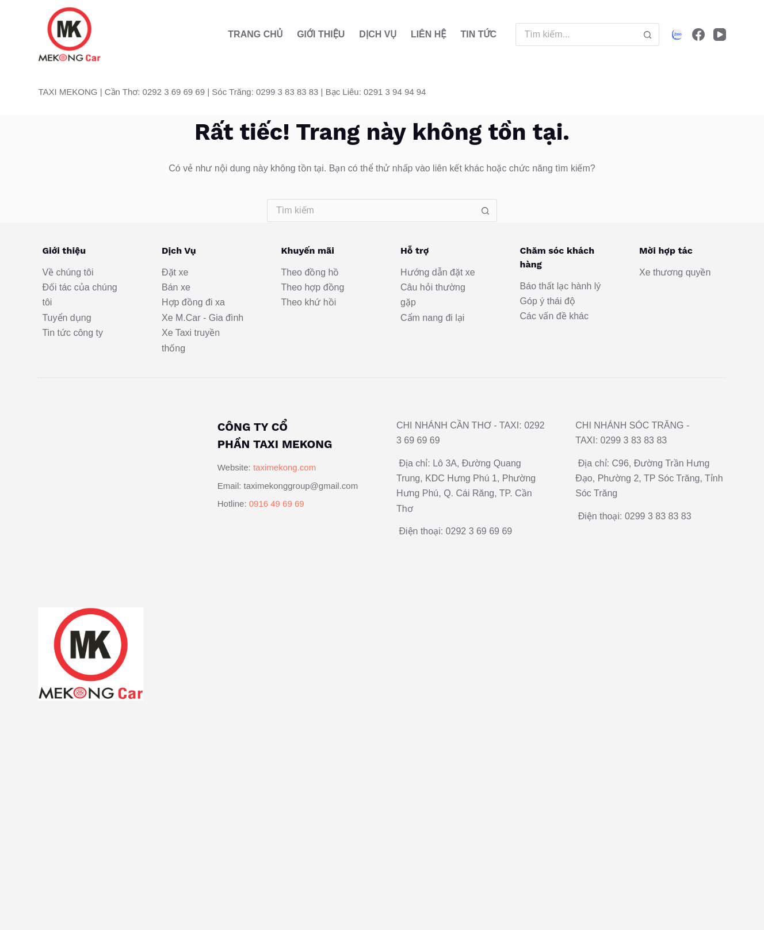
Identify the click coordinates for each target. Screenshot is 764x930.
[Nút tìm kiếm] (647, 34)
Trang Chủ (255, 34)
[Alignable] (677, 34)
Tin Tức (478, 34)
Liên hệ (428, 34)
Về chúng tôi (67, 272)
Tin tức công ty (72, 333)
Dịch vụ (377, 34)
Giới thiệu (321, 34)
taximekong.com (284, 467)
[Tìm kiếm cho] (575, 34)
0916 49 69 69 (276, 503)
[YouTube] (719, 34)
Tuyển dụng (66, 318)
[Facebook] (698, 34)
